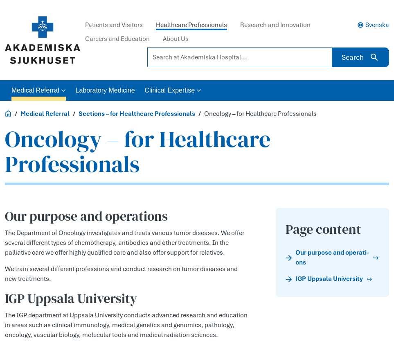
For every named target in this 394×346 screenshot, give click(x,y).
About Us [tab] (176, 39)
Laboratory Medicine (105, 90)
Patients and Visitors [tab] (114, 25)
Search (360, 57)
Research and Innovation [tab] (275, 25)
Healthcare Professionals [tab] (191, 25)
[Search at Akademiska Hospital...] (239, 57)
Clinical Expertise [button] (173, 90)
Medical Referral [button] (38, 90)
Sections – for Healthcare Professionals (137, 114)
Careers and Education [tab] (117, 39)
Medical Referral (45, 114)
